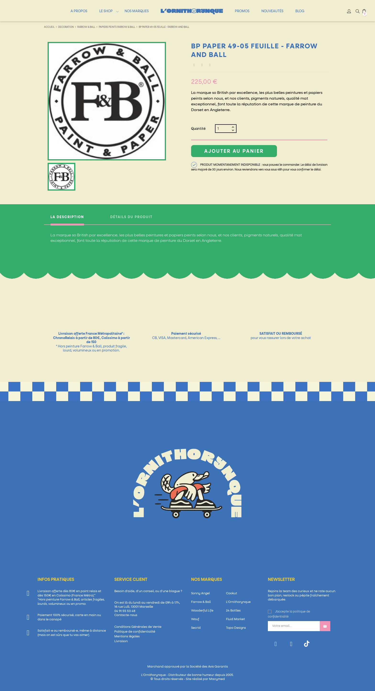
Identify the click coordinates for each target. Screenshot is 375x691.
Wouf (195, 619)
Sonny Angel (200, 593)
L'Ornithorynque (238, 602)
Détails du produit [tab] (131, 217)
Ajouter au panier (234, 151)
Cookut (231, 593)
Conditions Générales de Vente (137, 627)
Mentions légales (127, 636)
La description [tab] (67, 217)
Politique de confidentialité (134, 631)
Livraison (121, 641)
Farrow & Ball (201, 602)
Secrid (196, 627)
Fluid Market (235, 619)
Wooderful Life (202, 610)
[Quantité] (223, 128)
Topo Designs (236, 627)
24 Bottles (233, 610)
